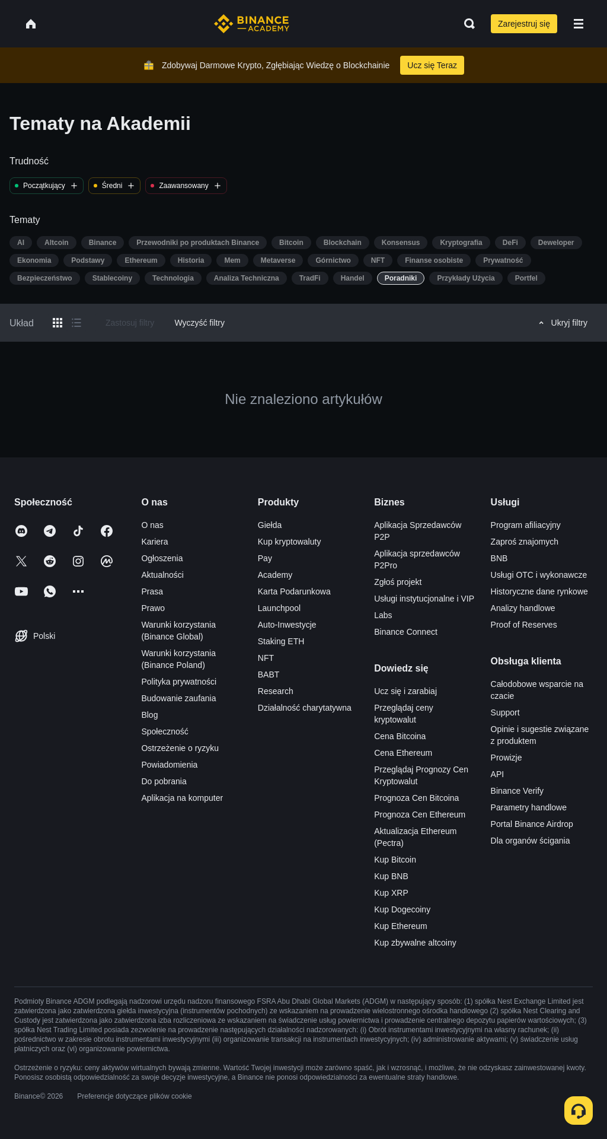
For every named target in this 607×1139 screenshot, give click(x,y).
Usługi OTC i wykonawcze (539, 575)
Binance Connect (405, 632)
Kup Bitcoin (395, 859)
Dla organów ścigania (530, 840)
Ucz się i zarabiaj (405, 691)
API (497, 774)
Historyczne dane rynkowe (539, 591)
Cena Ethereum (403, 753)
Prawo (153, 608)
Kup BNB (391, 876)
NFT (266, 658)
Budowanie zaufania (178, 698)
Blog (149, 715)
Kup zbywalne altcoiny (415, 942)
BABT (269, 674)
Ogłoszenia (162, 558)
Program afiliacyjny (526, 525)
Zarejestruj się (524, 23)
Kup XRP (391, 893)
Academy (275, 575)
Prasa (152, 591)
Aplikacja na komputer (182, 798)
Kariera (154, 541)
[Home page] (251, 23)
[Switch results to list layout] (76, 322)
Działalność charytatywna (305, 707)
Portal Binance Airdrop (532, 824)
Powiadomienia (169, 764)
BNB (499, 558)
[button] (578, 24)
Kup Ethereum (400, 926)
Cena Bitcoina (400, 736)
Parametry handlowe (529, 807)
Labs (383, 615)
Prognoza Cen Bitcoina (416, 798)
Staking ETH (281, 641)
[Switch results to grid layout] (57, 322)
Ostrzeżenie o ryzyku (180, 748)
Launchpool (279, 608)
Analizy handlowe (523, 608)
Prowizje (506, 757)
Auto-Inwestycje (287, 624)
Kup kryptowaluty (289, 541)
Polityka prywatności (178, 681)
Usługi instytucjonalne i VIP (424, 598)
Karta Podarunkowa (294, 591)
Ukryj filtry (561, 323)
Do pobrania (163, 781)
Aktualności (162, 575)
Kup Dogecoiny (402, 909)
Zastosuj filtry (130, 322)
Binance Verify (517, 791)
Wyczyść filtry (199, 322)
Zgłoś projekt (397, 582)
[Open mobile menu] (578, 23)
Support (505, 712)
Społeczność (164, 731)
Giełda (270, 525)
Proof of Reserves (524, 624)
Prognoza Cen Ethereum (419, 814)
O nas (152, 525)
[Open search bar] (466, 23)
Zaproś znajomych (524, 541)
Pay (265, 558)
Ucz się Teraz (432, 65)
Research (275, 691)
